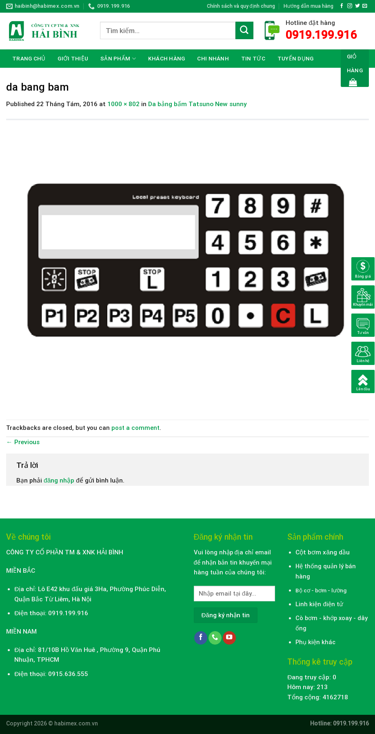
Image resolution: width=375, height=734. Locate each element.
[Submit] (244, 31)
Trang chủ (28, 58)
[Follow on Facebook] (341, 6)
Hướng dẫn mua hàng (308, 6)
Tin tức (253, 58)
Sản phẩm (118, 58)
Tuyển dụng (295, 58)
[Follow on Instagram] (349, 6)
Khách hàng (166, 58)
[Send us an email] (364, 6)
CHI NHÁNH (213, 58)
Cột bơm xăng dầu (322, 552)
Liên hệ (22, 76)
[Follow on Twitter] (357, 6)
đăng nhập (59, 480)
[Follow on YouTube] (229, 638)
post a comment (135, 428)
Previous (23, 442)
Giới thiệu (73, 58)
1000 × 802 (123, 104)
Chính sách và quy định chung (241, 6)
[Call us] (215, 638)
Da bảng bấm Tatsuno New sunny (197, 104)
